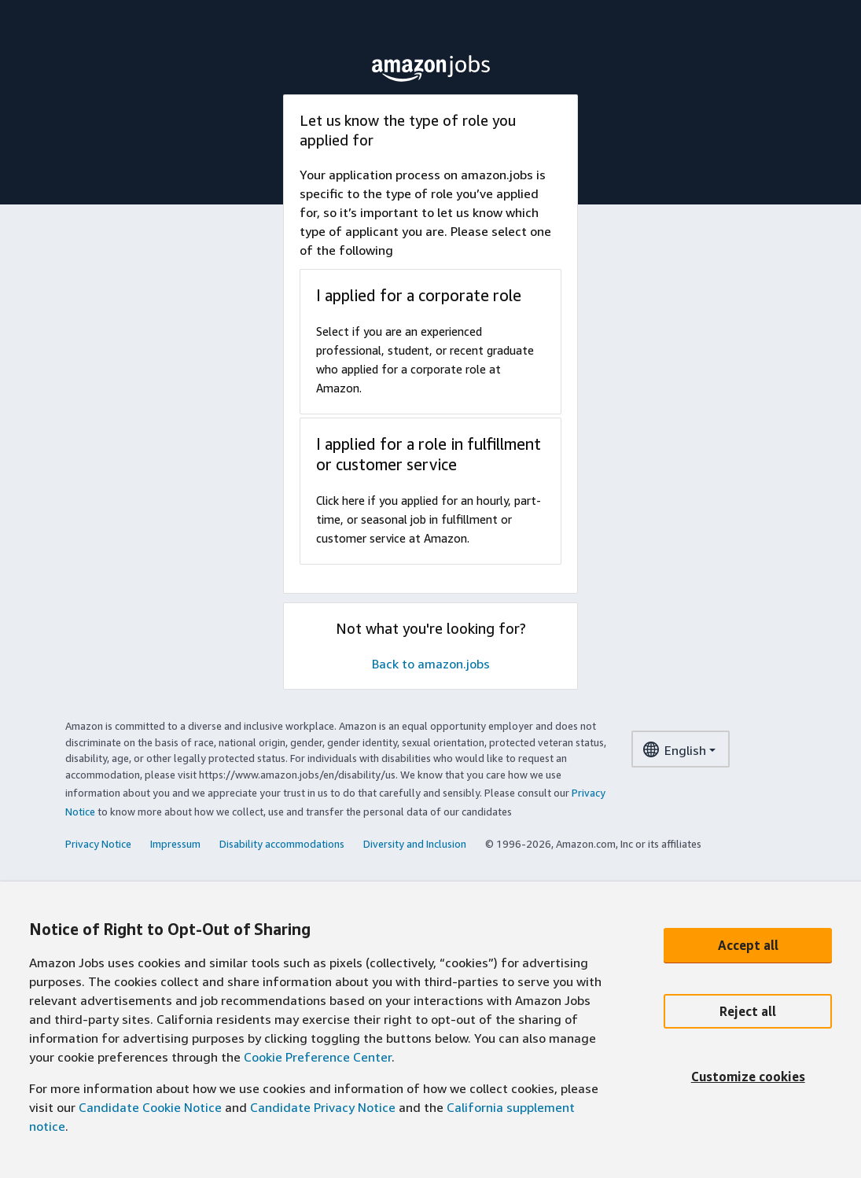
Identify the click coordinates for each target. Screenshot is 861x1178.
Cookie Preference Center (318, 1057)
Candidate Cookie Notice (150, 1107)
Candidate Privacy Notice (323, 1107)
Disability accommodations (281, 843)
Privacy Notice (98, 843)
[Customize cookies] (748, 1077)
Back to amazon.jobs (431, 664)
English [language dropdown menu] (674, 752)
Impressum (175, 843)
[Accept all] (748, 945)
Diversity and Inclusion (414, 843)
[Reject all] (748, 1011)
